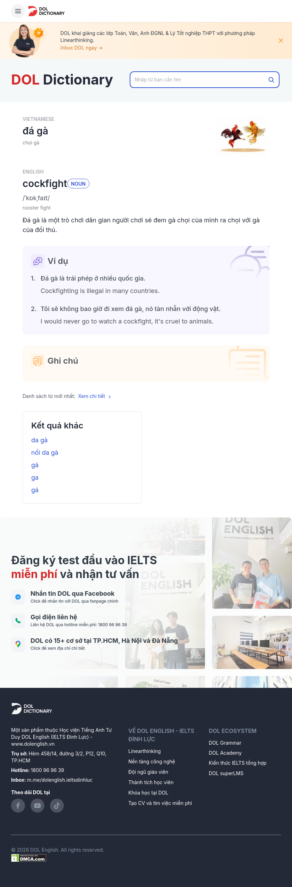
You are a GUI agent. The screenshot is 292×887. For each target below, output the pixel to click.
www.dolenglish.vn (32, 744)
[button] (146, 198)
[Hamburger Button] (18, 11)
